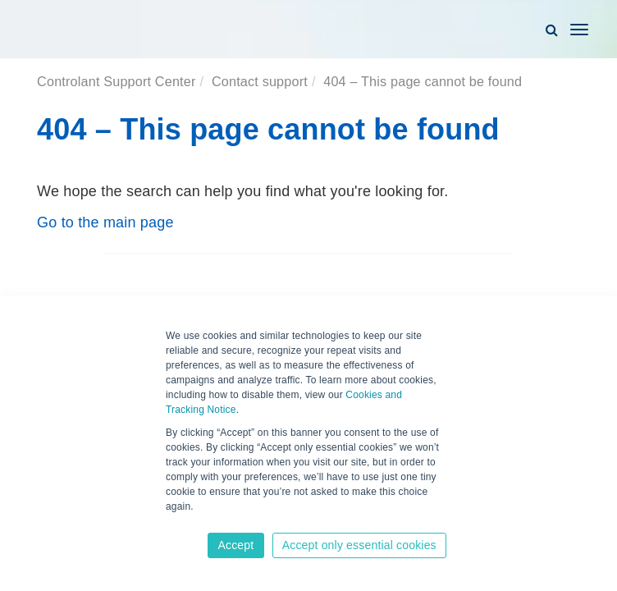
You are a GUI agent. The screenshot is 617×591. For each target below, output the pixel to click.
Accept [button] (235, 545)
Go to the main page (105, 222)
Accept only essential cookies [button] (359, 545)
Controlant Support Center (116, 81)
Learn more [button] (193, 523)
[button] (552, 29)
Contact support (260, 81)
